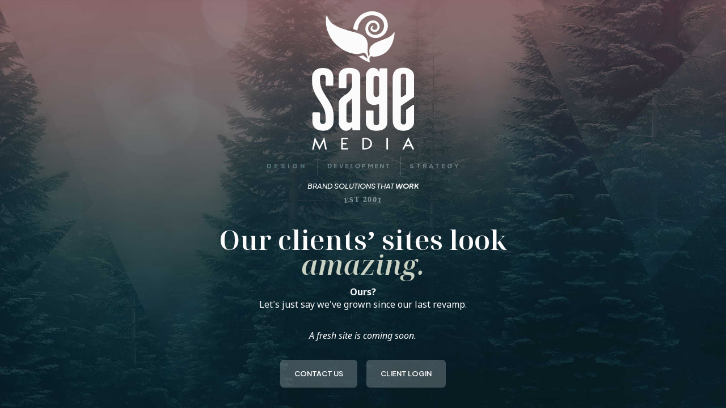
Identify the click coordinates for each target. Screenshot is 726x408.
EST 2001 (363, 199)
